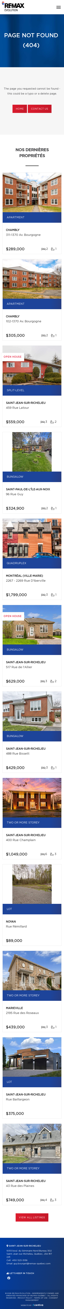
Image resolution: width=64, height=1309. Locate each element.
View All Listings (32, 1217)
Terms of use (40, 1298)
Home (20, 109)
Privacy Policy (25, 1298)
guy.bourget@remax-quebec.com (32, 1264)
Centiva (38, 1305)
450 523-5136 (19, 1260)
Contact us (39, 109)
